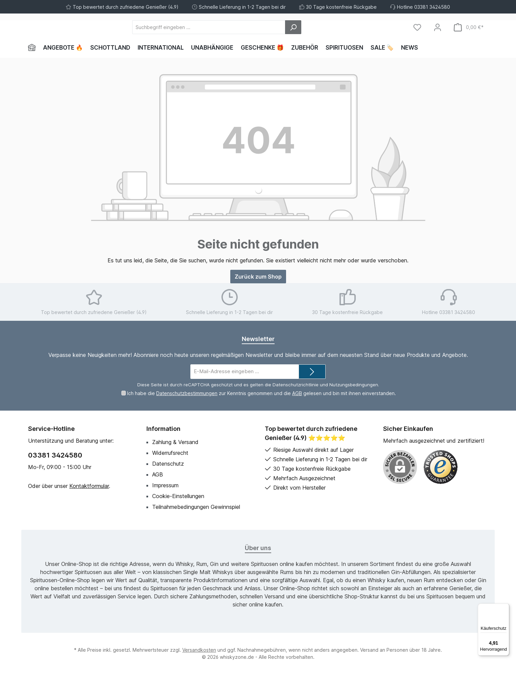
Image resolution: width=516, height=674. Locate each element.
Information (163, 428)
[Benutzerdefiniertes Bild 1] (441, 467)
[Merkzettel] (417, 27)
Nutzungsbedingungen (353, 384)
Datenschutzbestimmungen (186, 393)
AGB (297, 393)
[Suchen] (330, 27)
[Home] (33, 47)
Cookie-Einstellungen (178, 496)
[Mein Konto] (437, 27)
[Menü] (505, 607)
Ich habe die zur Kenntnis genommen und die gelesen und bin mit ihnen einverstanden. (261, 393)
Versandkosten (199, 650)
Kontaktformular (89, 486)
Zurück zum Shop (258, 276)
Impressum (165, 485)
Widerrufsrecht (170, 452)
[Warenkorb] (468, 27)
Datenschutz (168, 463)
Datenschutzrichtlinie (296, 384)
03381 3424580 (55, 455)
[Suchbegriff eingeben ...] (246, 27)
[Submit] (312, 371)
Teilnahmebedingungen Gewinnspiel (196, 506)
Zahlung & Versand (175, 442)
